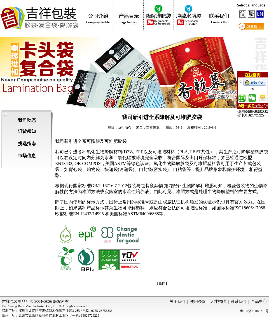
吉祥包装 (10, 301)
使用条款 (198, 301)
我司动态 (27, 120)
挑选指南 (27, 143)
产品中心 (259, 301)
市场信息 (27, 155)
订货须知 (27, 131)
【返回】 (162, 284)
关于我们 (177, 301)
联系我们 (238, 301)
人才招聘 (218, 301)
